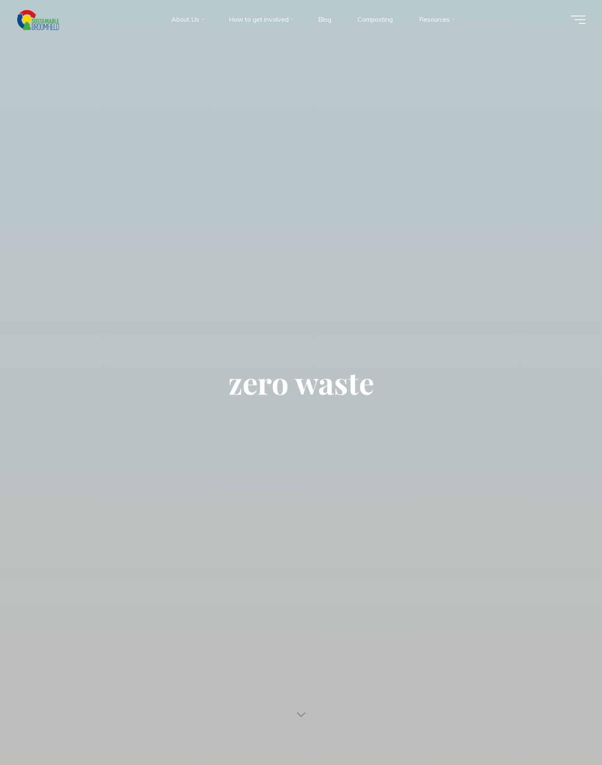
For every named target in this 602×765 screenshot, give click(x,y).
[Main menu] (578, 20)
